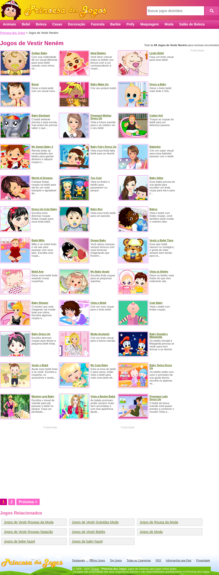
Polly (131, 24)
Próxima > (28, 502)
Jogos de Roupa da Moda (159, 522)
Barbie (115, 24)
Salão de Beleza (192, 24)
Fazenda (97, 24)
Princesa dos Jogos (55, 10)
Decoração (76, 24)
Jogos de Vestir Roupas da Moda (28, 522)
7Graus (94, 568)
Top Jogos (116, 560)
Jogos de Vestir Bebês (88, 532)
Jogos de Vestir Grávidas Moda (95, 522)
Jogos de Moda (151, 532)
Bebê (26, 24)
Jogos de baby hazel (87, 541)
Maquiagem (149, 24)
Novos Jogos (97, 560)
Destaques (78, 560)
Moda (169, 24)
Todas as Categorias (139, 560)
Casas (57, 24)
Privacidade (203, 560)
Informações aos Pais (178, 560)
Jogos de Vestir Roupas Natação (28, 532)
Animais (9, 24)
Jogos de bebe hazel (19, 541)
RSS (158, 560)
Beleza (41, 24)
